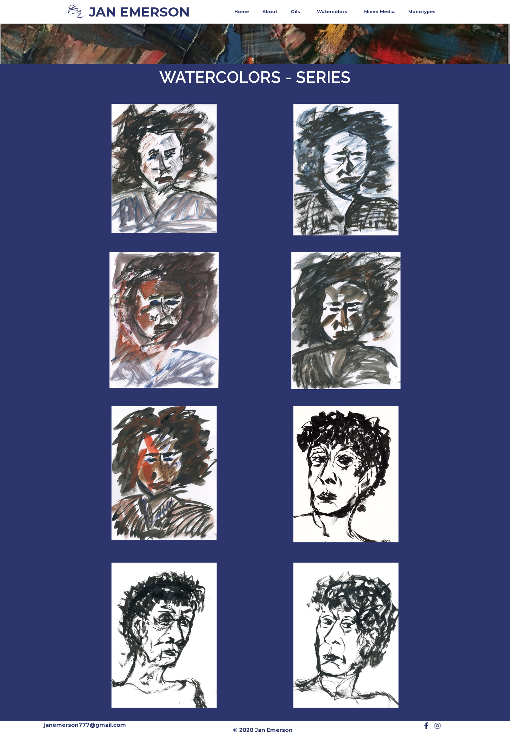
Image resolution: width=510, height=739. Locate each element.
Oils (297, 11)
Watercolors (334, 11)
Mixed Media (379, 11)
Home (241, 11)
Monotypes (422, 11)
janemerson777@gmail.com (85, 725)
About (269, 11)
